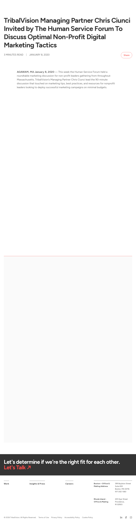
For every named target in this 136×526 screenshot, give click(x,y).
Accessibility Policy (72, 517)
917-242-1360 (120, 492)
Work (6, 483)
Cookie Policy (87, 517)
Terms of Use (43, 517)
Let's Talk (15, 467)
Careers (69, 483)
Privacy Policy (56, 517)
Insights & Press (37, 483)
